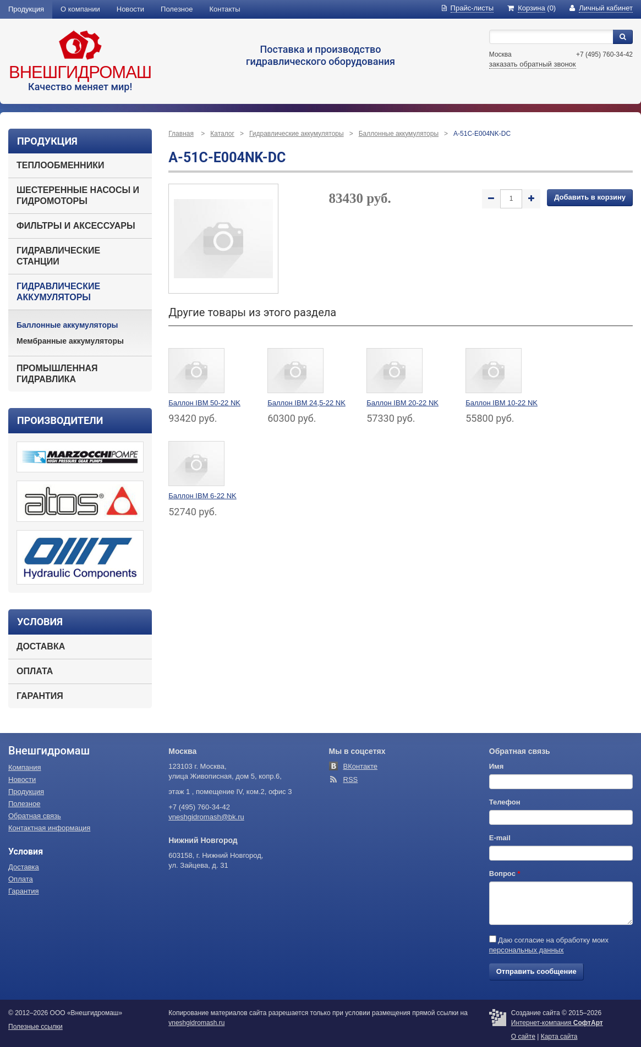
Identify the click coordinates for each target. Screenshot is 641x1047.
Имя (496, 766)
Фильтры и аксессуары (76, 225)
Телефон (505, 802)
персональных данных (526, 950)
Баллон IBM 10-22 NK (501, 403)
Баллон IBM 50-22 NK (204, 403)
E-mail (500, 838)
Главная (181, 133)
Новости (130, 9)
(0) (531, 8)
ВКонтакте (360, 766)
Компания (24, 767)
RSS (350, 779)
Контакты (225, 9)
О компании (80, 9)
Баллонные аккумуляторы (67, 325)
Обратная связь (34, 816)
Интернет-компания (557, 1023)
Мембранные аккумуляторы (70, 341)
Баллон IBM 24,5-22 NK (306, 403)
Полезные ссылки (35, 1027)
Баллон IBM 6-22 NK (202, 496)
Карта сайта (559, 1036)
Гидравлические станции (58, 256)
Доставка (41, 646)
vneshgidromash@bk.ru (206, 817)
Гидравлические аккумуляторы (58, 292)
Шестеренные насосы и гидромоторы (78, 195)
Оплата (35, 671)
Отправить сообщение (536, 971)
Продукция (26, 9)
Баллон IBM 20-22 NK (402, 403)
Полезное (177, 9)
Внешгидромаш (80, 72)
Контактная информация (49, 828)
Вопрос (505, 873)
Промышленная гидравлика (57, 373)
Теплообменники (60, 165)
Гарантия (40, 696)
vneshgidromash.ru (196, 1023)
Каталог (222, 133)
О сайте (523, 1036)
